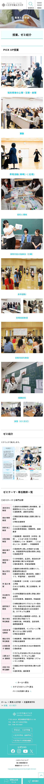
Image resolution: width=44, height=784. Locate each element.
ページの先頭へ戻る (21, 691)
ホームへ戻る (23, 682)
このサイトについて (22, 760)
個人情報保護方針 (22, 763)
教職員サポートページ (22, 765)
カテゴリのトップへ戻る (23, 686)
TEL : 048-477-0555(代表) (17, 722)
